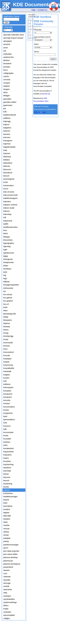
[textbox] (11, 19)
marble (6, 525)
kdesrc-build (8, 208)
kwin (5, 503)
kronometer (8, 432)
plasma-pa (8, 561)
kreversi (6, 426)
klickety (6, 326)
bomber (6, 67)
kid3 (5, 272)
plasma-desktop (10, 557)
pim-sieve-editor (10, 554)
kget (5, 249)
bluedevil (7, 63)
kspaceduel (8, 451)
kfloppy (6, 237)
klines (6, 330)
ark (4, 51)
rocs (5, 573)
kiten (5, 310)
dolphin (6, 86)
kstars (6, 458)
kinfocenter (8, 288)
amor (5, 47)
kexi (5, 230)
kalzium (6, 131)
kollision (6, 384)
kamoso (6, 137)
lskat (5, 522)
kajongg (6, 121)
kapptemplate (9, 147)
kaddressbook (9, 115)
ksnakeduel (8, 448)
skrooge (6, 583)
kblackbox (7, 163)
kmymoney (8, 365)
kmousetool (8, 352)
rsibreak (6, 576)
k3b (5, 111)
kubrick (6, 490)
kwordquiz (7, 506)
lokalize (6, 519)
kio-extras (7, 294)
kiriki (5, 307)
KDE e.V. (37, 112)
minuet (6, 528)
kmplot (6, 362)
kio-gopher (8, 301)
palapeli (6, 538)
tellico (6, 605)
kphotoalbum (9, 419)
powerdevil (8, 567)
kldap (5, 317)
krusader (7, 439)
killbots (6, 281)
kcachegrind (8, 179)
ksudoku (7, 461)
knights (6, 375)
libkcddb (7, 516)
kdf (4, 217)
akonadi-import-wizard (13, 38)
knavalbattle (8, 368)
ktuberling (7, 484)
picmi (5, 548)
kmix (5, 349)
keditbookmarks (10, 227)
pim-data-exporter (11, 551)
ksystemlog (8, 464)
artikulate (7, 54)
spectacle (7, 589)
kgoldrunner (8, 253)
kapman (6, 144)
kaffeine (6, 118)
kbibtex (6, 160)
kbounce (7, 169)
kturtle (6, 487)
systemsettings (10, 602)
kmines (6, 346)
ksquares (7, 455)
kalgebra (7, 128)
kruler (5, 435)
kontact (6, 403)
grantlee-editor (9, 102)
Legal (44, 112)
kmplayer (7, 358)
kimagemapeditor (11, 285)
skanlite (6, 580)
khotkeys (7, 269)
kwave (6, 500)
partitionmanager (11, 545)
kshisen (6, 442)
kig (4, 275)
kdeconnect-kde (10, 195)
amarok (6, 44)
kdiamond (7, 221)
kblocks (6, 166)
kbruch (6, 176)
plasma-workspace (11, 564)
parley (6, 541)
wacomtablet (9, 615)
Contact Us (42, 10)
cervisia (6, 79)
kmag (5, 333)
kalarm (6, 124)
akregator (7, 41)
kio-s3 (6, 304)
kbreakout (7, 172)
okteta (6, 532)
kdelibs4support (10, 198)
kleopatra (7, 320)
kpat (5, 416)
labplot (6, 512)
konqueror (7, 394)
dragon (6, 89)
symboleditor (9, 599)
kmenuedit (8, 342)
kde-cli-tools (8, 192)
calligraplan (8, 73)
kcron (5, 189)
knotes (6, 378)
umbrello (7, 612)
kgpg (5, 256)
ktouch (6, 480)
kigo (5, 278)
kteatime (7, 467)
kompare (7, 391)
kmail (5, 339)
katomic (6, 153)
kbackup (7, 156)
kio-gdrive (7, 297)
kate (5, 150)
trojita (5, 609)
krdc (5, 423)
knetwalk (7, 371)
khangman (8, 259)
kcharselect (8, 185)
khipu (5, 265)
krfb (5, 429)
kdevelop (7, 214)
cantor (6, 76)
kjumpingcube (9, 314)
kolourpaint (8, 387)
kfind (5, 233)
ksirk (5, 445)
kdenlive (7, 201)
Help (33, 10)
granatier (7, 99)
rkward (6, 570)
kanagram (7, 140)
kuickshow (8, 493)
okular (6, 535)
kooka (6, 410)
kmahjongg (8, 336)
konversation (9, 407)
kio (4, 291)
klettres (6, 323)
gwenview (7, 105)
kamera (6, 134)
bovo (5, 70)
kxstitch (6, 509)
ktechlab (7, 471)
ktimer (6, 474)
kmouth (6, 355)
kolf (5, 381)
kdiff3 (5, 224)
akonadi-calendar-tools (13, 35)
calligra (6, 618)
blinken (6, 60)
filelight (6, 95)
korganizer (8, 413)
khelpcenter (8, 262)
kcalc (5, 182)
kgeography (8, 243)
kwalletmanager (10, 496)
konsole (6, 400)
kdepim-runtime (10, 205)
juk (4, 108)
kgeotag (6, 246)
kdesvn (6, 211)
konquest (7, 397)
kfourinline (8, 240)
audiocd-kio (8, 57)
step (5, 592)
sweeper (7, 596)
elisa (5, 92)
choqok (6, 83)
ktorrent (6, 477)
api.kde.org (46, 94)
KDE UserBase (42, 17)
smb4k (6, 586)
